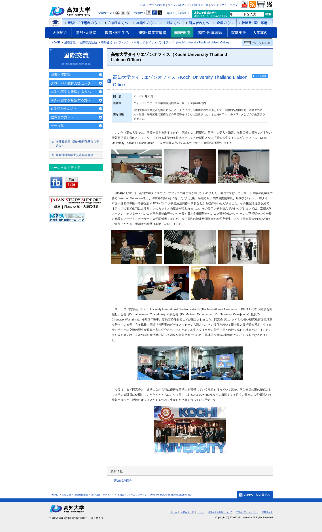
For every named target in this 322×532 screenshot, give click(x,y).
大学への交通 (157, 5)
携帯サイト (267, 512)
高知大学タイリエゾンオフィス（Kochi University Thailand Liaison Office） (182, 42)
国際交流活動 (88, 42)
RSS (252, 4)
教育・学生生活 (117, 33)
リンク (215, 5)
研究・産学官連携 (152, 33)
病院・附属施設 (210, 33)
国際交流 (182, 33)
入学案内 (263, 33)
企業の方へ (223, 22)
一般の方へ (171, 22)
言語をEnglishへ (177, 13)
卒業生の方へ (144, 22)
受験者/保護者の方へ (82, 22)
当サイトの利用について (220, 512)
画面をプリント (260, 4)
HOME (142, 5)
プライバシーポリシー (247, 512)
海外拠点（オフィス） (115, 42)
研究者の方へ (197, 22)
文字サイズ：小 (117, 13)
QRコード (269, 4)
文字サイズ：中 (122, 13)
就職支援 (238, 33)
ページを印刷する (257, 42)
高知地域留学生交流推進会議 (74, 155)
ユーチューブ (244, 4)
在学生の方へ (117, 22)
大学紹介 (58, 33)
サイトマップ (230, 5)
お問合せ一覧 (200, 5)
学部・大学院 (86, 33)
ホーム (55, 22)
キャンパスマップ (178, 5)
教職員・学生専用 (254, 22)
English (260, 76)
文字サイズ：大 (128, 13)
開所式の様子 (123, 480)
